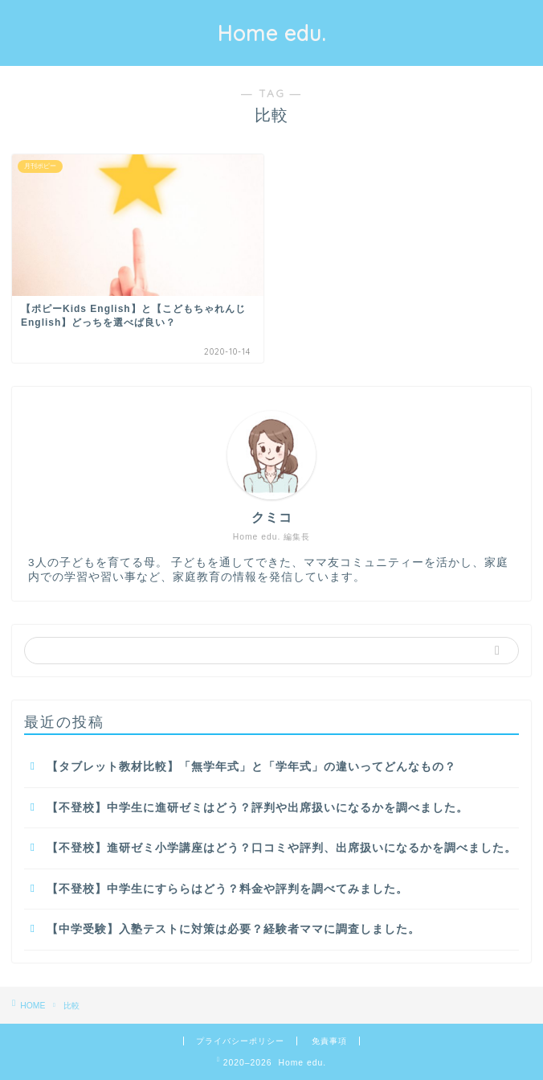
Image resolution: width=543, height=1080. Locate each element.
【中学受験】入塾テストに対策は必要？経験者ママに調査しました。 (233, 929)
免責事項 (329, 1041)
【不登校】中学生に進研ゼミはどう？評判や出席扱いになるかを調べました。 (257, 808)
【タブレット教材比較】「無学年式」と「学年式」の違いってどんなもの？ (251, 767)
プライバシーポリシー (240, 1041)
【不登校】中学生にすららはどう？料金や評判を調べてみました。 (227, 889)
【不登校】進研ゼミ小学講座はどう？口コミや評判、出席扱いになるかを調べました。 (281, 848)
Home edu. (272, 33)
